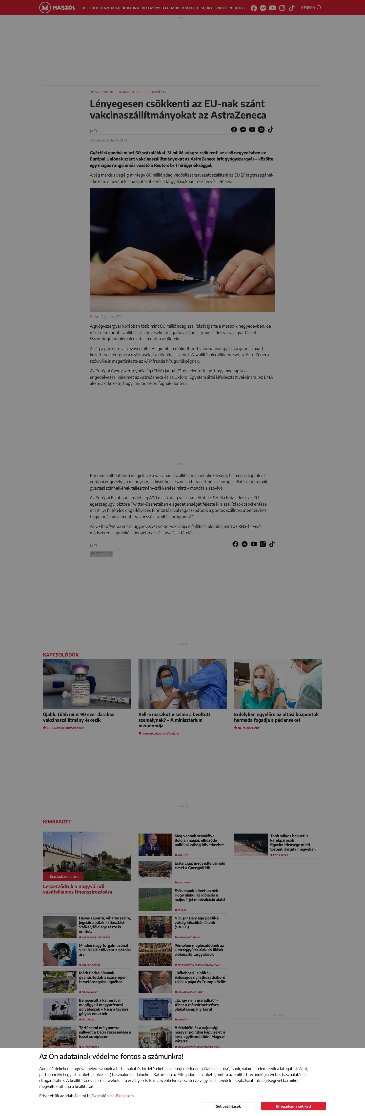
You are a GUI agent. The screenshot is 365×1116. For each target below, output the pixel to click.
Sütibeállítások (228, 1106)
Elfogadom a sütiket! (293, 1106)
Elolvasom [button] (125, 1095)
